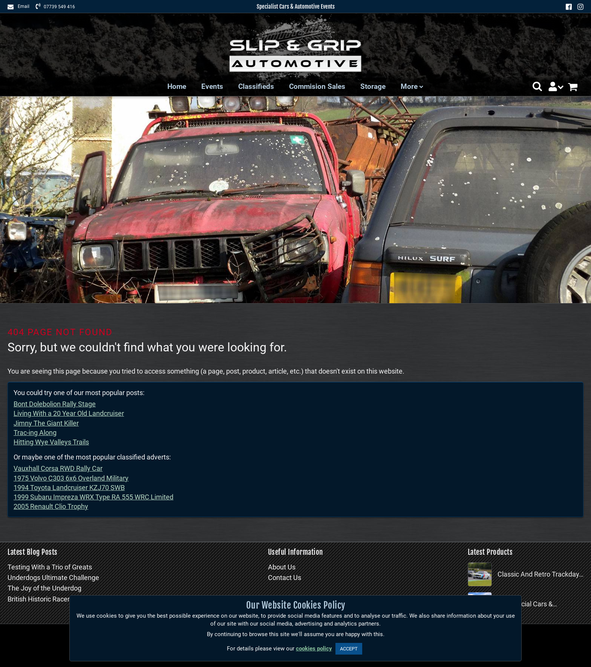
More (412, 86)
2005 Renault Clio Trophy (51, 506)
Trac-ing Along (35, 433)
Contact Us (284, 578)
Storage (373, 86)
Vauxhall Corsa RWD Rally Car (58, 468)
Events (212, 86)
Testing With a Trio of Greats (50, 567)
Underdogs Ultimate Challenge (53, 578)
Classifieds (256, 86)
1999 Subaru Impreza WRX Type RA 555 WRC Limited (93, 497)
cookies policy (314, 648)
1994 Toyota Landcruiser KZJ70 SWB (69, 487)
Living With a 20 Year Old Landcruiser (69, 413)
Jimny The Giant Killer (46, 423)
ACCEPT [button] (349, 649)
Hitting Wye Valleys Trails (51, 442)
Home (176, 86)
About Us (282, 567)
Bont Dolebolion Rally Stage (55, 404)
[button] (537, 86)
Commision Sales (317, 86)
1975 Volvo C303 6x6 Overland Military (71, 478)
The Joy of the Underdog (44, 588)
